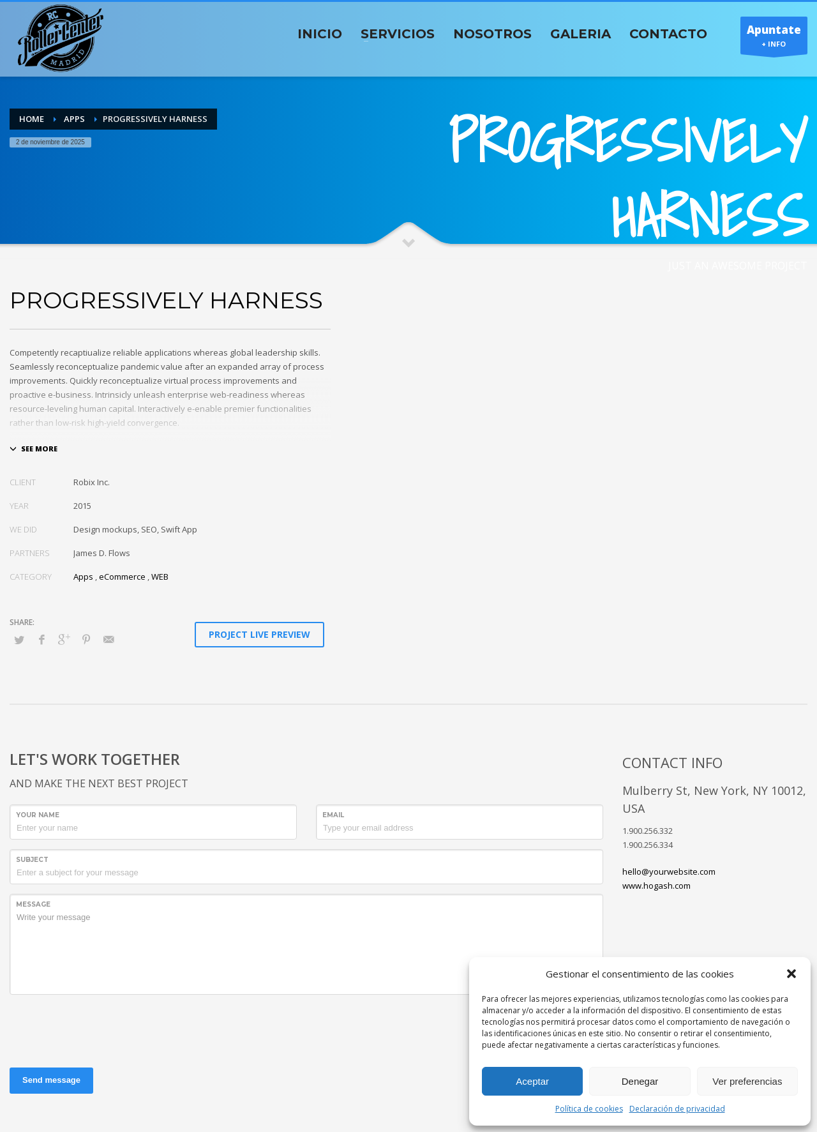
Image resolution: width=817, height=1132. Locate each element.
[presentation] (107, 1029)
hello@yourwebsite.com (669, 871)
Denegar (640, 1081)
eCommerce (122, 576)
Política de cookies (589, 1108)
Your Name (37, 815)
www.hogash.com (656, 885)
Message (33, 904)
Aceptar (532, 1081)
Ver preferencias (747, 1081)
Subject (32, 860)
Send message (51, 1080)
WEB (160, 576)
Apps (83, 576)
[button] (791, 973)
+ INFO (773, 38)
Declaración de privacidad (677, 1108)
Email (333, 815)
